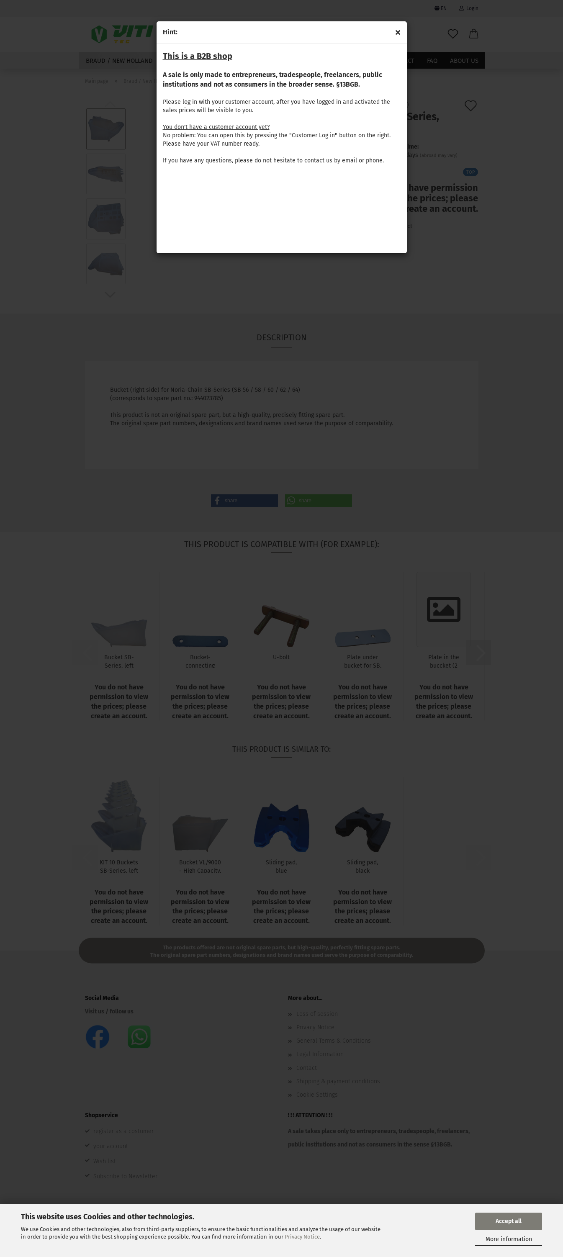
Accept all (509, 1221)
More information (509, 1239)
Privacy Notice (302, 1237)
